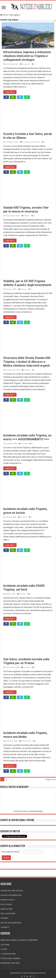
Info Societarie (8, 913)
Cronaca (25, 142)
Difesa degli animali (11, 958)
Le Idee (4, 949)
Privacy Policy (8, 900)
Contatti (5, 927)
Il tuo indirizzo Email (10, 852)
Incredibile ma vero (10, 963)
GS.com (42, 973)
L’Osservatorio (8, 954)
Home (4, 15)
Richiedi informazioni (11, 895)
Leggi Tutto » (10, 92)
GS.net (23, 973)
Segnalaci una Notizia (12, 891)
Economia (26, 64)
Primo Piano (35, 142)
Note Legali (6, 904)
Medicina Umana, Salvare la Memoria (19, 940)
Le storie (5, 945)
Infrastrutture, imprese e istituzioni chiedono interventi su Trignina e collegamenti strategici (27, 56)
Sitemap (4, 918)
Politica (26, 216)
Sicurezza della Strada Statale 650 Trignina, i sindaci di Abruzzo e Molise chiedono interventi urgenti (26, 361)
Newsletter (6, 909)
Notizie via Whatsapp (11, 923)
